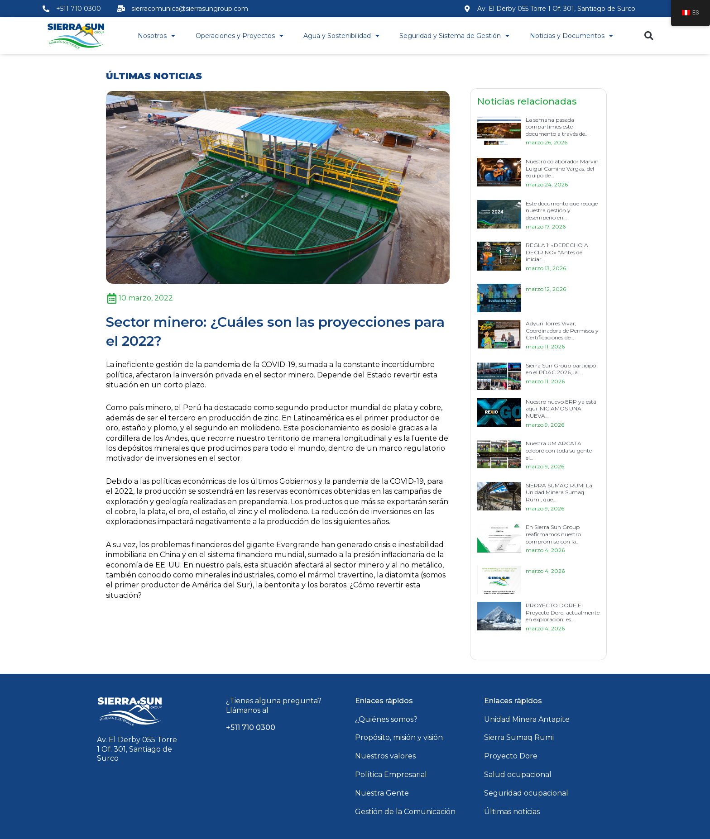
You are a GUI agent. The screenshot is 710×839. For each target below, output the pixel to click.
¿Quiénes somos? (386, 719)
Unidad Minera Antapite (527, 719)
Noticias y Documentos (571, 35)
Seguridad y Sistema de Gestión (454, 35)
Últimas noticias (512, 811)
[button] (649, 36)
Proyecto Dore (510, 756)
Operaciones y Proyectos (239, 35)
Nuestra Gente (382, 793)
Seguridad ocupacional (526, 793)
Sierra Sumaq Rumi (519, 737)
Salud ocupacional (518, 774)
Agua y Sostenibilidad (341, 35)
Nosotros (156, 35)
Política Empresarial (391, 774)
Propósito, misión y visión (399, 737)
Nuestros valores (385, 756)
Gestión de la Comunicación (405, 811)
